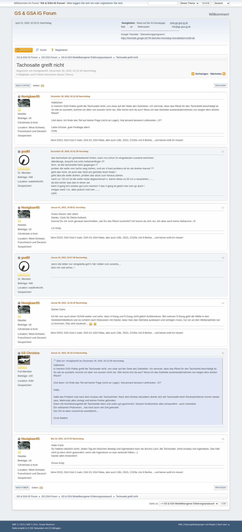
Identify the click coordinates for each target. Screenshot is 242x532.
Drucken (220, 85)
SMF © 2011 (32, 524)
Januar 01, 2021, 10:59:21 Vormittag (68, 207)
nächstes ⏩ (218, 73)
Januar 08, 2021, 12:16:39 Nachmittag (69, 303)
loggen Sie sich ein (83, 3)
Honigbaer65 (30, 96)
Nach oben (22, 487)
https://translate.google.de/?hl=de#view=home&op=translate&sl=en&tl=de (158, 38)
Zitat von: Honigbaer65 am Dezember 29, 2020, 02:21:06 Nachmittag (90, 361)
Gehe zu (153, 503)
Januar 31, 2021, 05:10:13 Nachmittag (69, 353)
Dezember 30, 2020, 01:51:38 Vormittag (69, 151)
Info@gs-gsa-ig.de (181, 27)
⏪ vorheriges (199, 73)
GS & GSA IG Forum (35, 13)
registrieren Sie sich (111, 3)
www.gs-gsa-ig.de (179, 23)
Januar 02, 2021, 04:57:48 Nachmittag (69, 257)
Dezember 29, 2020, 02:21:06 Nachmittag (70, 96)
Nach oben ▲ (223, 524)
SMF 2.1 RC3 (18, 524)
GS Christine (30, 353)
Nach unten (23, 85)
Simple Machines (46, 524)
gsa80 (25, 151)
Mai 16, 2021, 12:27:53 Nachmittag (67, 439)
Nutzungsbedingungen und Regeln (200, 524)
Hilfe (180, 524)
